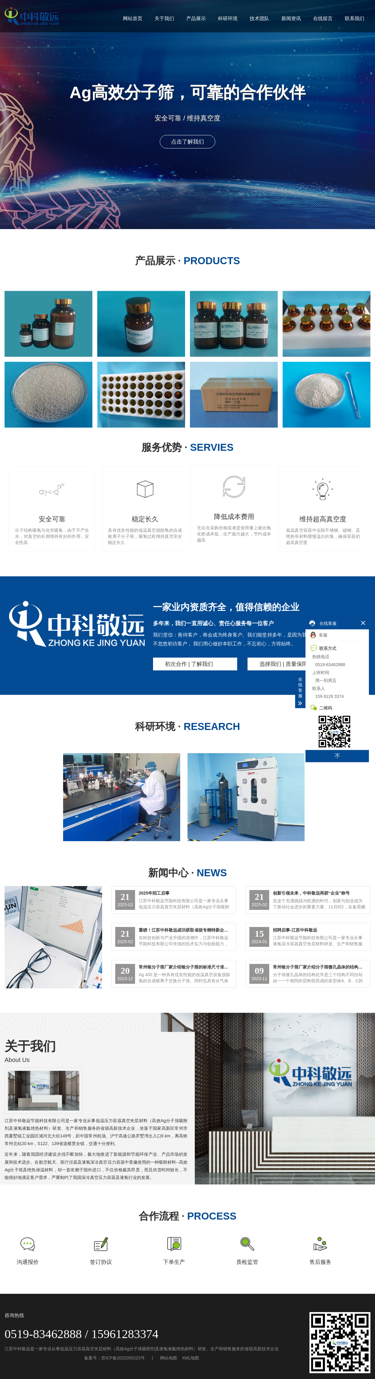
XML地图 (190, 1357)
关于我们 (164, 18)
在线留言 (323, 18)
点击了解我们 (187, 142)
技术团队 (259, 18)
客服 (318, 635)
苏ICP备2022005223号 (123, 1357)
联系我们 (354, 18)
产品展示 (196, 18)
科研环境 (228, 18)
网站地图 (168, 1357)
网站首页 (132, 18)
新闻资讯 (291, 18)
